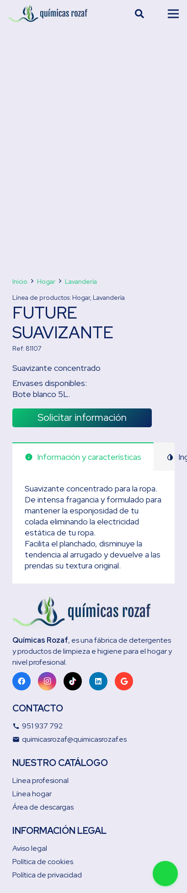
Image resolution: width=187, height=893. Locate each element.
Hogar (46, 281)
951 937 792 (37, 726)
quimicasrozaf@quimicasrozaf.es (69, 739)
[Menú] (173, 13)
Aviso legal (29, 848)
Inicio (19, 281)
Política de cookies (42, 861)
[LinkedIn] (98, 681)
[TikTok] (73, 681)
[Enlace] (48, 14)
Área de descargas (43, 807)
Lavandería (81, 281)
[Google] (124, 681)
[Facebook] (21, 681)
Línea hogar (32, 794)
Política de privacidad (47, 875)
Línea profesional (40, 780)
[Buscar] (139, 14)
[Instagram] (47, 681)
